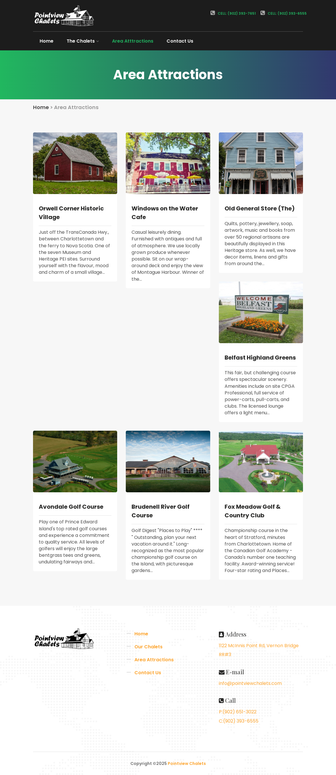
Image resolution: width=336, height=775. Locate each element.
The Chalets (83, 41)
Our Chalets (148, 646)
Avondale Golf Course (71, 507)
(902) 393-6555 (240, 721)
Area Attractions (154, 659)
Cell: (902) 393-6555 (283, 13)
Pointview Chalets (187, 763)
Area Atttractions (132, 41)
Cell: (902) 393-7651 (233, 13)
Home (46, 41)
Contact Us (180, 41)
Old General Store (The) (260, 208)
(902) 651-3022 (239, 711)
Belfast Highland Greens (260, 358)
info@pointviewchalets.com (250, 683)
